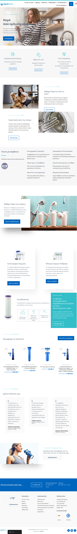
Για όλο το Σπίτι (29, 2)
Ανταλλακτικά (62, 2)
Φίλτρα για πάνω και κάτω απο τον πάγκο (33, 318)
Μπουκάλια (53, 2)
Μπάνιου (45, 2)
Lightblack (42, 531)
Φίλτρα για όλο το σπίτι (22, 318)
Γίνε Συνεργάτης (61, 5)
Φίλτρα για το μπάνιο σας (44, 316)
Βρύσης (38, 2)
